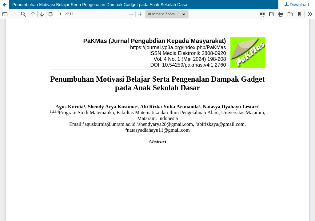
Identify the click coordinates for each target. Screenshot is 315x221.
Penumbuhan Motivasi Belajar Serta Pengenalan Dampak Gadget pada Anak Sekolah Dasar (100, 4)
